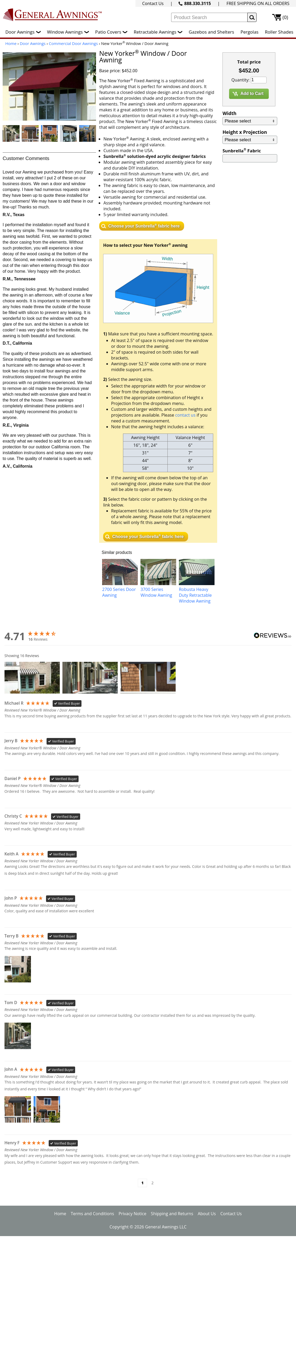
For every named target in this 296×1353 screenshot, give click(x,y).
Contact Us (152, 3)
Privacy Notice (132, 1214)
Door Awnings (24, 32)
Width (229, 113)
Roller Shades (279, 32)
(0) (285, 17)
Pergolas (249, 32)
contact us (185, 415)
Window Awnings (69, 32)
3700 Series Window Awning (156, 592)
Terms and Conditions (92, 1214)
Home (10, 43)
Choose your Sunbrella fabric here (144, 225)
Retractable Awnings (159, 32)
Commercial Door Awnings (73, 43)
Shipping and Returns (172, 1214)
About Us (207, 1214)
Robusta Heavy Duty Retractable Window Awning (195, 595)
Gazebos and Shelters (211, 32)
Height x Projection (244, 132)
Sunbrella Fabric (241, 151)
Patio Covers (112, 32)
